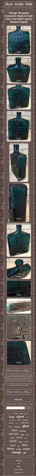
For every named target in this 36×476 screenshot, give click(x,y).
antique (26, 449)
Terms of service (18, 472)
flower (17, 423)
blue (25, 445)
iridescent (25, 422)
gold (22, 434)
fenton (20, 437)
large (11, 416)
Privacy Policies (19, 469)
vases (27, 417)
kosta (10, 427)
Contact (19, 466)
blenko (27, 413)
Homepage (19, 460)
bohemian (22, 431)
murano (14, 434)
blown (10, 448)
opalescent (12, 420)
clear (26, 438)
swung (18, 449)
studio (27, 434)
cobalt (13, 441)
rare (19, 420)
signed (20, 416)
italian (18, 446)
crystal (15, 413)
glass (26, 426)
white (10, 414)
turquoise (17, 427)
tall (24, 453)
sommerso (11, 423)
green (12, 438)
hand (12, 445)
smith (26, 442)
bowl (21, 413)
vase (14, 430)
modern (20, 442)
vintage (16, 452)
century (25, 420)
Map (19, 463)
